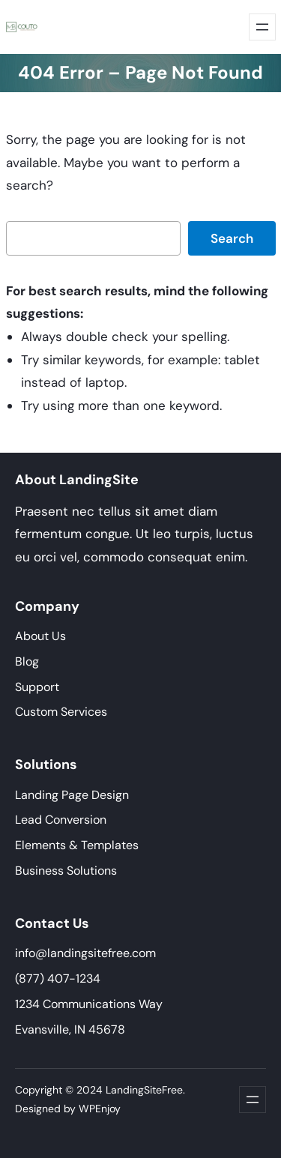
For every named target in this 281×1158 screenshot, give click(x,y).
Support (37, 687)
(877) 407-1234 (57, 978)
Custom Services (61, 712)
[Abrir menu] (262, 26)
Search (232, 238)
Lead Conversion (60, 819)
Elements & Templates (77, 845)
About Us (40, 636)
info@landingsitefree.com (85, 953)
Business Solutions (66, 870)
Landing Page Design (72, 795)
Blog (27, 661)
